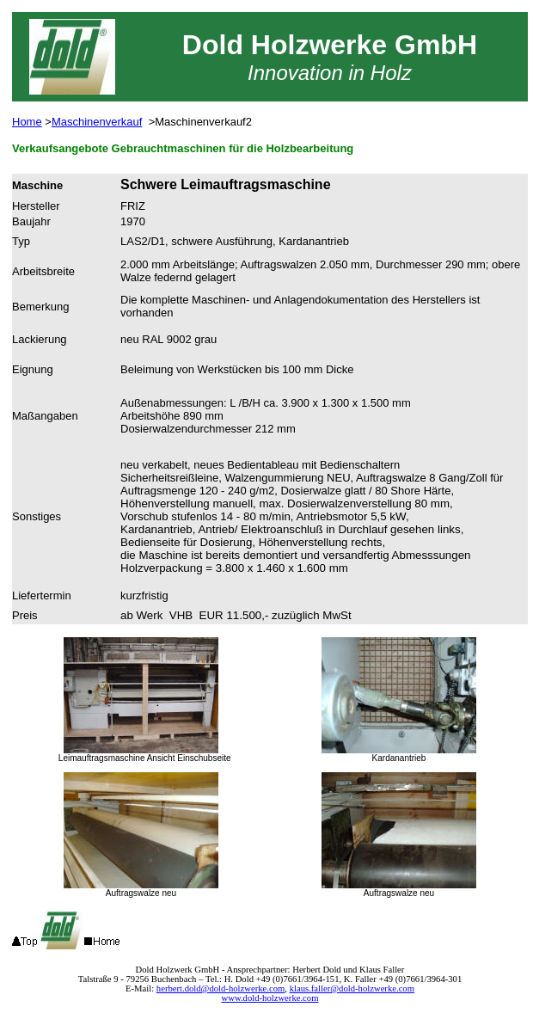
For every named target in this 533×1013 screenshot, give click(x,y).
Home (27, 121)
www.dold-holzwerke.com (270, 998)
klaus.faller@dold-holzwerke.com (352, 988)
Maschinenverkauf (97, 121)
